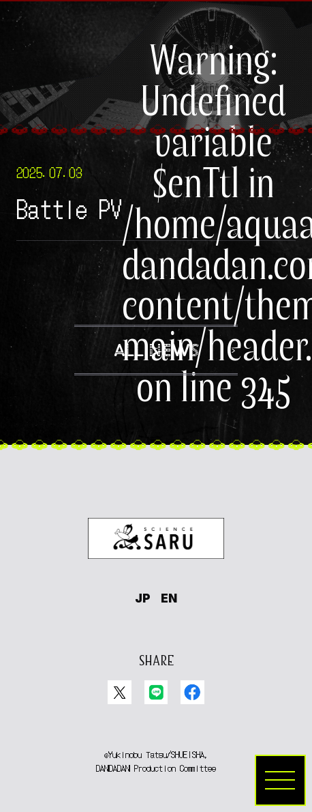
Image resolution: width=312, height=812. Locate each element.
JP (143, 598)
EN (169, 598)
